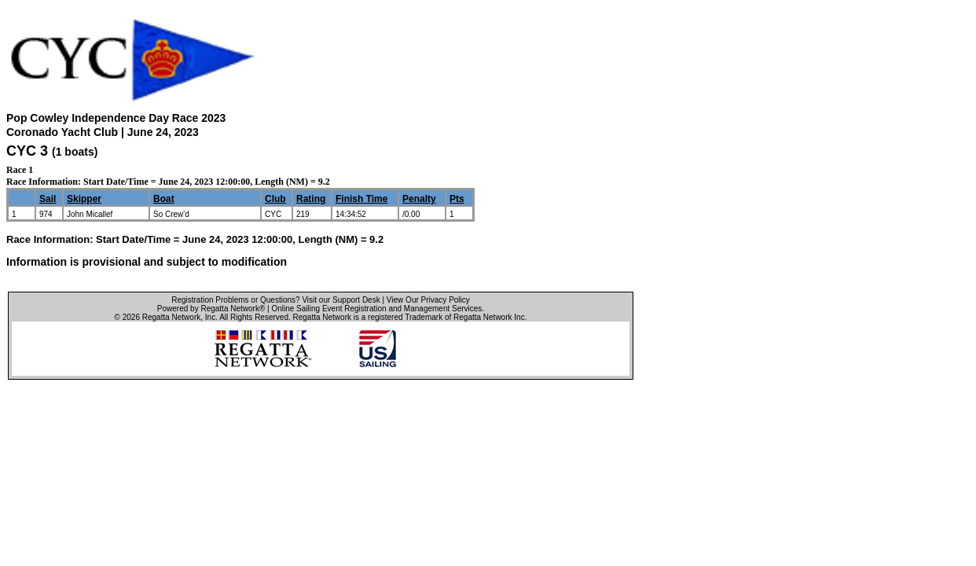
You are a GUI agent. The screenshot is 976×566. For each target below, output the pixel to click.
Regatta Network (171, 317)
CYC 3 (27, 151)
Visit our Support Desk (341, 300)
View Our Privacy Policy (428, 300)
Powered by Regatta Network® (211, 308)
